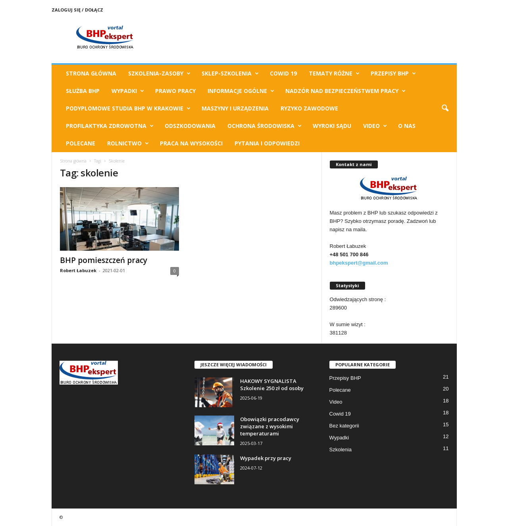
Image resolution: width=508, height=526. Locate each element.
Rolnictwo (128, 143)
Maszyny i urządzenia (235, 108)
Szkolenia (340, 450)
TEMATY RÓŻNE (334, 73)
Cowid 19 (283, 73)
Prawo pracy (175, 91)
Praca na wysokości (191, 143)
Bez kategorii (344, 426)
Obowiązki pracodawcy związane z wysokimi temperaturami (269, 426)
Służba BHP (83, 91)
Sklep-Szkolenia (230, 73)
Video (375, 126)
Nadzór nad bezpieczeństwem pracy (345, 91)
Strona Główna (91, 73)
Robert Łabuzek (78, 270)
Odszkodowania (190, 126)
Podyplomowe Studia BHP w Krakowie (128, 108)
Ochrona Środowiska (264, 126)
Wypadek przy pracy (265, 458)
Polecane (80, 143)
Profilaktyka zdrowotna (110, 126)
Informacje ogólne (241, 91)
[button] (445, 108)
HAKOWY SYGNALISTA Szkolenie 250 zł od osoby (272, 384)
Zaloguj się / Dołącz (77, 10)
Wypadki (128, 91)
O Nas (407, 126)
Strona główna (73, 161)
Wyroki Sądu (332, 126)
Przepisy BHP (393, 73)
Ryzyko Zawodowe (309, 108)
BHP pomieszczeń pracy (103, 260)
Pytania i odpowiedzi (267, 143)
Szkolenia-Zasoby (159, 73)
